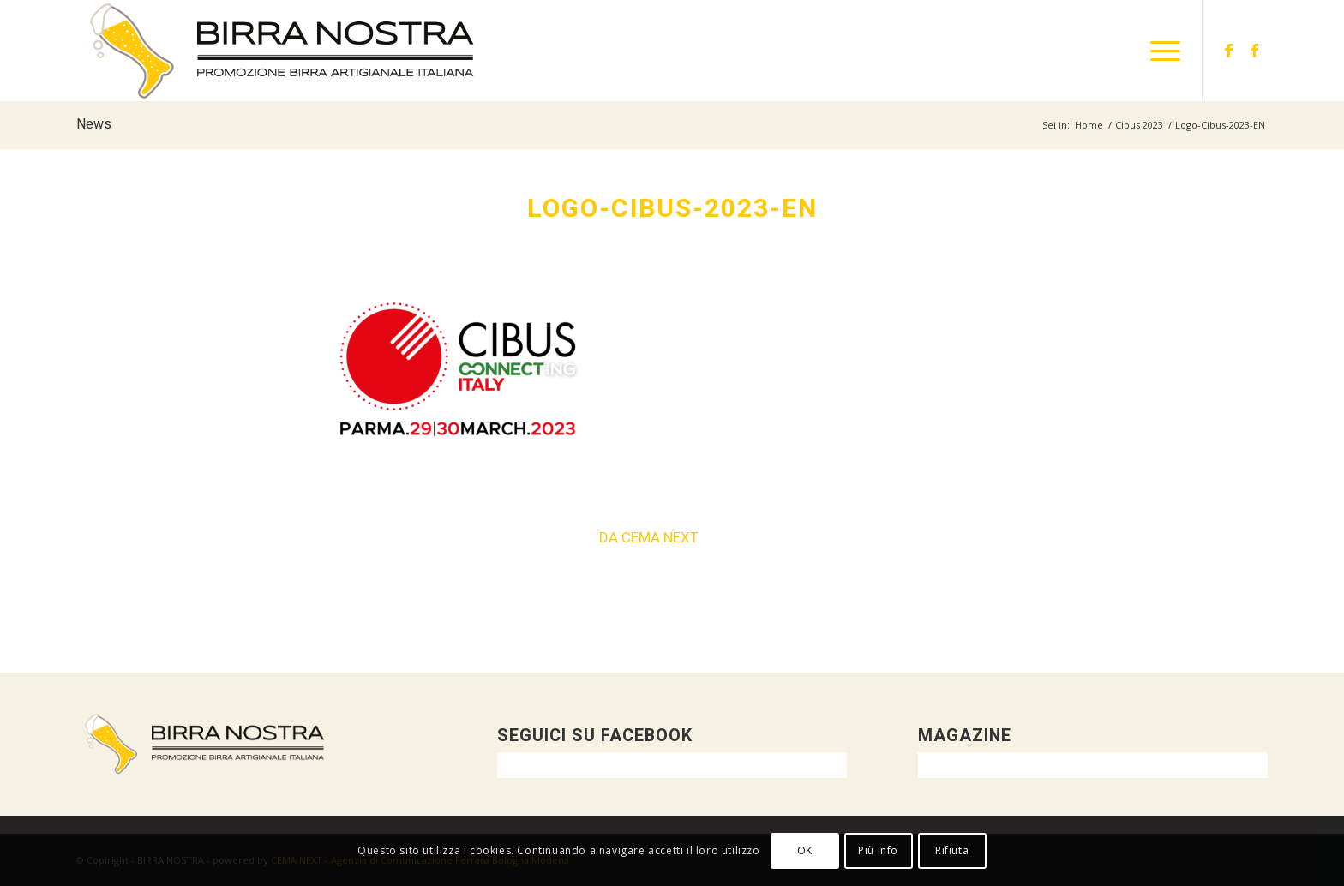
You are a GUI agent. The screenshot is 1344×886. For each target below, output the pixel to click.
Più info (878, 850)
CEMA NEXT (660, 537)
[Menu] (1159, 50)
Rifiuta (952, 850)
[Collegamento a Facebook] (1229, 50)
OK (805, 850)
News (93, 124)
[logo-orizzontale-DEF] (282, 50)
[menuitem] (1159, 50)
